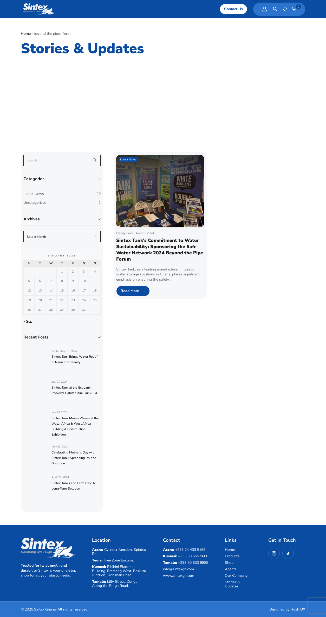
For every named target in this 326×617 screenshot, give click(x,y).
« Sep (27, 321)
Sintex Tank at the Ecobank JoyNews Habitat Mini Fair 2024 (74, 390)
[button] (233, 9)
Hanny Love (124, 233)
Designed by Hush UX (287, 609)
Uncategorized (34, 202)
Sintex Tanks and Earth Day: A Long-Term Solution (73, 486)
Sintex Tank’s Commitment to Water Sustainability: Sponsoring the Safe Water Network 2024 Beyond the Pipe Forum (159, 249)
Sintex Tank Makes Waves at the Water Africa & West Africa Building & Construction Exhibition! (75, 426)
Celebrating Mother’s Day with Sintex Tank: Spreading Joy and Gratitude (73, 457)
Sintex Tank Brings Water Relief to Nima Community (74, 359)
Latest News (33, 193)
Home (26, 33)
